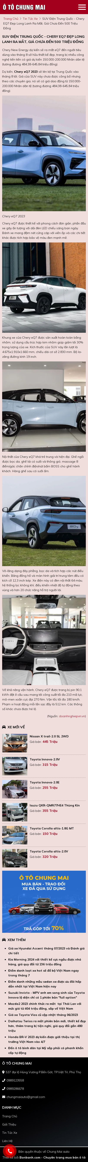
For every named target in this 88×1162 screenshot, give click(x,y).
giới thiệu (9, 1124)
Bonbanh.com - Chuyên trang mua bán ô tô (53, 1157)
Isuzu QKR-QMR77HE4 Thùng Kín (55, 805)
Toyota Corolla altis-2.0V (49, 851)
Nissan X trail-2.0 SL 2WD (49, 736)
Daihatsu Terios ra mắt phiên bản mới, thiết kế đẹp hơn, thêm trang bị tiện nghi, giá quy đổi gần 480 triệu (47, 1026)
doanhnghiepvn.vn (72, 716)
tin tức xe (30, 19)
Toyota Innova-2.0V (45, 759)
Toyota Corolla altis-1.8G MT (52, 828)
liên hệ (7, 1141)
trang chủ (10, 19)
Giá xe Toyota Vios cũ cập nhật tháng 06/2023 (43, 1015)
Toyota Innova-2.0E (44, 782)
